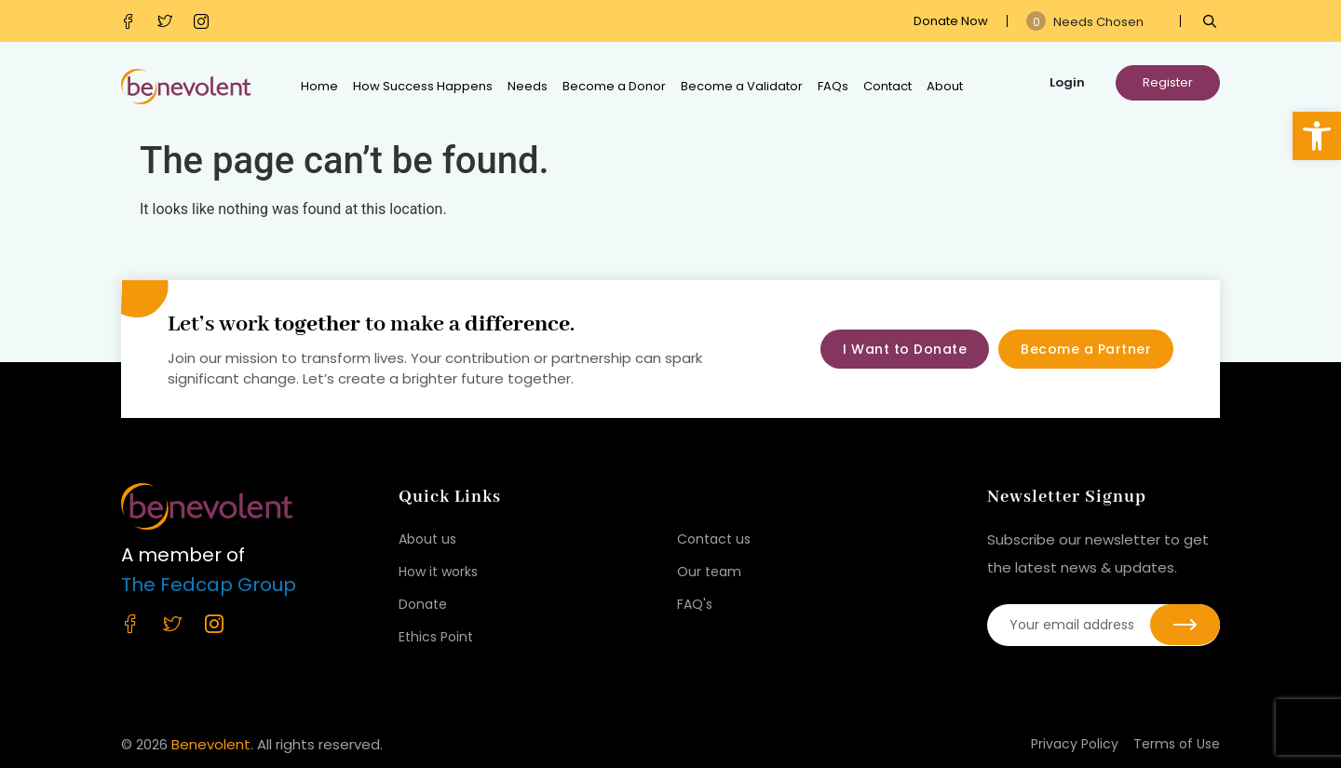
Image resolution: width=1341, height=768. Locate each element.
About (945, 86)
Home (319, 86)
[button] (1317, 136)
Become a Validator (742, 86)
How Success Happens (423, 86)
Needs (528, 86)
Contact (887, 86)
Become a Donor (614, 86)
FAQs (833, 86)
